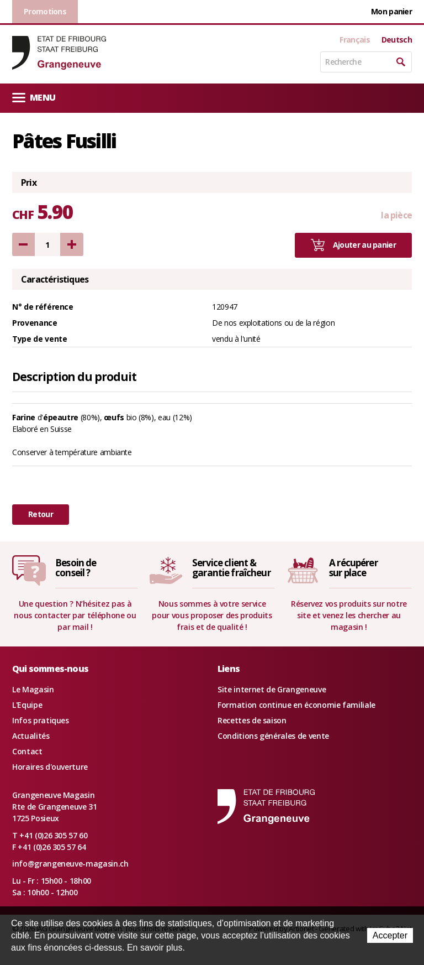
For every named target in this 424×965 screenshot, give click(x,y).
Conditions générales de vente (273, 736)
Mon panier (391, 11)
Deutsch (396, 40)
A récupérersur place (353, 568)
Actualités (31, 736)
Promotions (45, 11)
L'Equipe (27, 705)
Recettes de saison (252, 720)
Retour (40, 514)
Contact (27, 751)
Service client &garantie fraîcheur (231, 568)
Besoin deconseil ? (75, 568)
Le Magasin (33, 689)
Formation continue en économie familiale (296, 705)
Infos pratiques (40, 720)
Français (354, 40)
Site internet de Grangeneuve (272, 689)
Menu (33, 97)
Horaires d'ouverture (50, 766)
